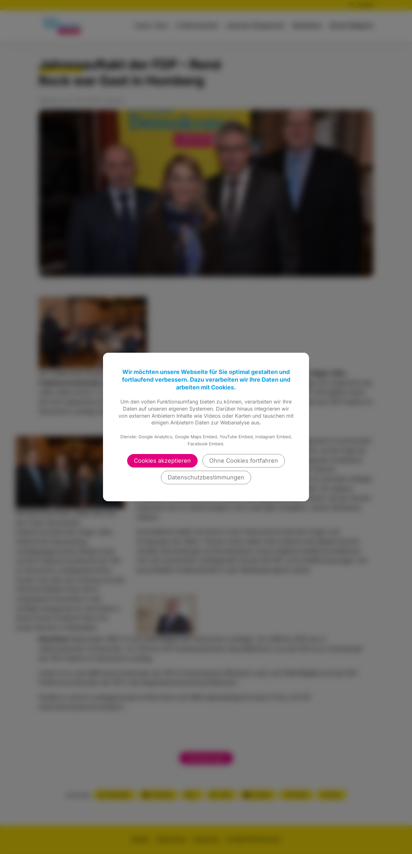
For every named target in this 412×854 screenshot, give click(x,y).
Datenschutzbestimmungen (206, 477)
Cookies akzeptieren (162, 460)
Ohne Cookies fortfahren (243, 460)
